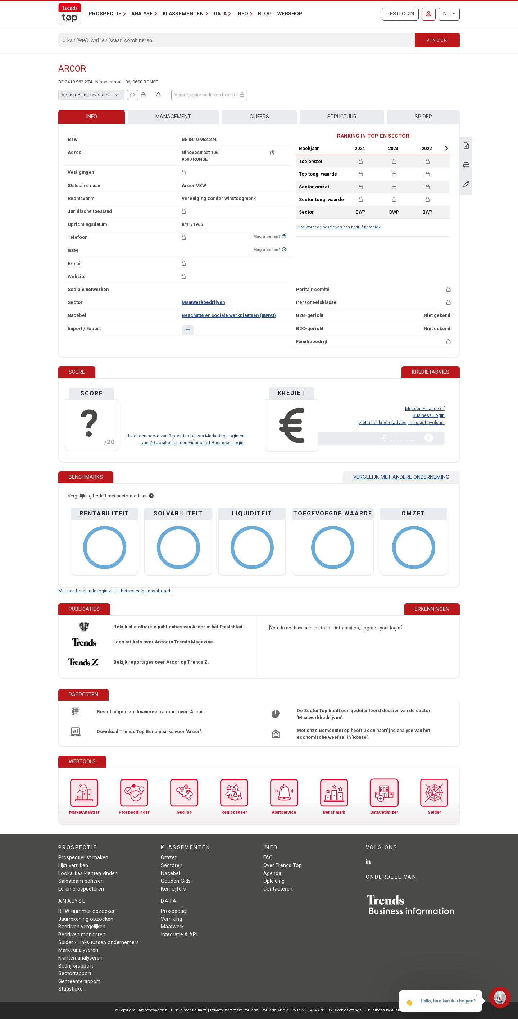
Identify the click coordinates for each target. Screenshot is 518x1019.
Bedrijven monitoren (81, 935)
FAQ (268, 858)
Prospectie (173, 911)
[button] (188, 330)
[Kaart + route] (272, 152)
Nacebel (170, 873)
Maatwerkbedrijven (203, 302)
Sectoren (171, 866)
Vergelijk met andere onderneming (401, 477)
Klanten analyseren (80, 958)
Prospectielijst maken (83, 858)
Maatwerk (172, 927)
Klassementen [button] (183, 14)
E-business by (384, 1010)
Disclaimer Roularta (189, 1010)
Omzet (169, 858)
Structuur (341, 117)
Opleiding (274, 881)
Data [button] (220, 14)
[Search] (236, 40)
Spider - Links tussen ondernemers (98, 943)
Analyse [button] (142, 14)
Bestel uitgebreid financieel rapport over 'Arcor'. (151, 711)
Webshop (290, 14)
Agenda (272, 873)
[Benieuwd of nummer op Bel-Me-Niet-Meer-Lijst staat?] (284, 236)
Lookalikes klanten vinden (88, 873)
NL (447, 14)
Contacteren (277, 889)
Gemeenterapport (79, 981)
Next (446, 148)
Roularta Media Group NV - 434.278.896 (297, 1010)
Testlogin (400, 14)
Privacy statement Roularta (234, 1010)
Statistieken (72, 989)
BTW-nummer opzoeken (87, 911)
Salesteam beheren (81, 881)
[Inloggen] (429, 14)
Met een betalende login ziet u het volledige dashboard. (114, 590)
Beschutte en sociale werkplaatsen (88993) (229, 315)
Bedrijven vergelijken (81, 927)
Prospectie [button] (105, 14)
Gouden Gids (176, 881)
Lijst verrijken (73, 866)
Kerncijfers (173, 889)
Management (173, 117)
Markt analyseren (78, 950)
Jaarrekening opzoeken (85, 919)
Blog (265, 14)
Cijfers (259, 117)
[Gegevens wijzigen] (466, 185)
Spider (423, 117)
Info (91, 117)
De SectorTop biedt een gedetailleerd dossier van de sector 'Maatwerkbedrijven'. (364, 714)
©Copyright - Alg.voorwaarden (141, 1010)
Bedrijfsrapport (75, 966)
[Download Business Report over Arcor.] (466, 147)
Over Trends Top (282, 866)
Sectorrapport (74, 973)
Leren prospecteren (81, 889)
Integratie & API (179, 935)
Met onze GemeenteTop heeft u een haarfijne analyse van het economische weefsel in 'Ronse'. (363, 734)
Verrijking (171, 919)
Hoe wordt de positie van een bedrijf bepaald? (338, 227)
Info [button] (242, 14)
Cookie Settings (349, 1010)
